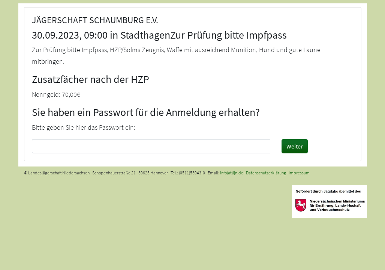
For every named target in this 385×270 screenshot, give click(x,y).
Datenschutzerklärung (266, 173)
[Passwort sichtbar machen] (263, 146)
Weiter (294, 146)
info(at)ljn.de (231, 173)
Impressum (299, 173)
